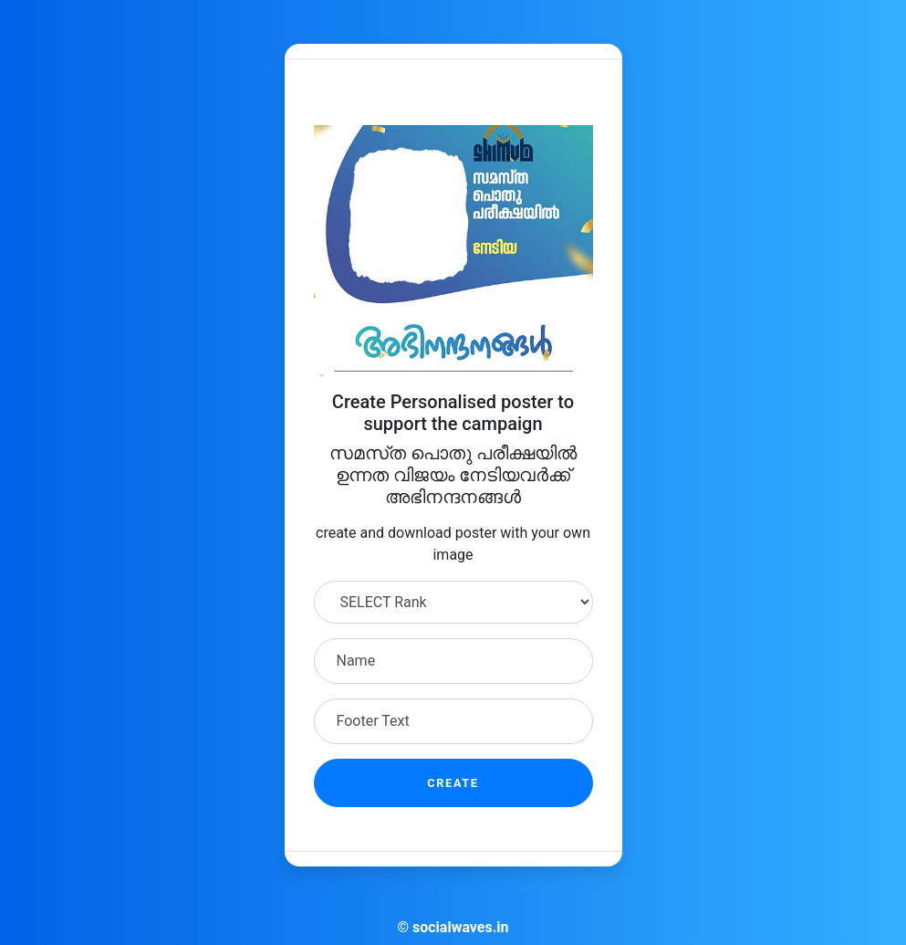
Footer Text (373, 721)
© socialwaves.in (452, 927)
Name (356, 660)
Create (452, 783)
